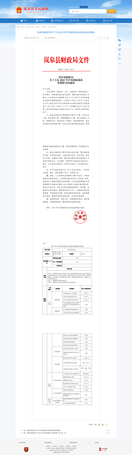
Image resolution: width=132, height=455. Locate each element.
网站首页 (48, 446)
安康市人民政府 (32, 1)
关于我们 (55, 446)
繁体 (76, 7)
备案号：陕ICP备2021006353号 (69, 448)
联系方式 (75, 446)
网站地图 (68, 446)
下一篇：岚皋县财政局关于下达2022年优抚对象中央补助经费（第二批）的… (44, 433)
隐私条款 (61, 446)
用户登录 (71, 7)
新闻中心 (38, 27)
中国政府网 (18, 1)
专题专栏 (44, 27)
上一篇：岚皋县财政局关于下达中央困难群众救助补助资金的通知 (40, 430)
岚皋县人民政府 (30, 27)
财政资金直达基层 (52, 27)
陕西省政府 (25, 1)
